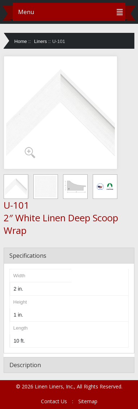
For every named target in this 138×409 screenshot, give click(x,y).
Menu (26, 12)
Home (20, 41)
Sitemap (87, 401)
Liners (40, 41)
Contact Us (54, 401)
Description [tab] (25, 365)
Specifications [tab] (27, 256)
